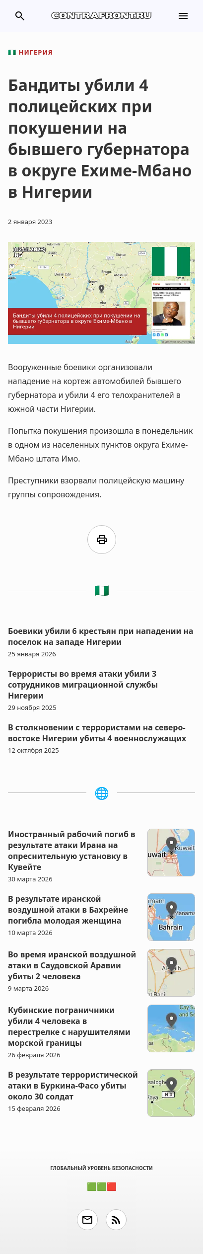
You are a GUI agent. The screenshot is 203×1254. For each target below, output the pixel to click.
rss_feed (116, 1220)
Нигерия (30, 52)
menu (183, 16)
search (20, 16)
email (87, 1220)
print (102, 540)
